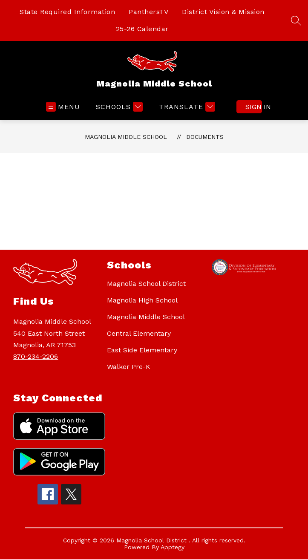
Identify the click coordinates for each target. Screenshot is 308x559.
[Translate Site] (186, 106)
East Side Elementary (142, 350)
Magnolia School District (146, 284)
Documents (205, 136)
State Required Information (67, 12)
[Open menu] (63, 106)
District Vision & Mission (223, 12)
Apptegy (172, 547)
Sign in (253, 107)
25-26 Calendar (142, 29)
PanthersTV (148, 12)
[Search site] (296, 20)
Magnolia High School (142, 300)
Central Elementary (139, 333)
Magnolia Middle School (126, 136)
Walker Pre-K (128, 367)
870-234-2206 (35, 356)
